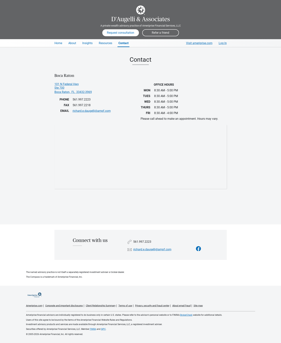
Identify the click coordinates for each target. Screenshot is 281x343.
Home (58, 43)
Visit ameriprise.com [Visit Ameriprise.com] (199, 43)
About (72, 43)
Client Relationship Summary (100, 305)
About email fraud (181, 305)
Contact (123, 43)
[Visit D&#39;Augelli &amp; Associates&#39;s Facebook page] (198, 249)
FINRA (93, 329)
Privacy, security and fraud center (152, 305)
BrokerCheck (186, 315)
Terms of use (125, 305)
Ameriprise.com (34, 305)
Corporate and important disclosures (64, 305)
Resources (105, 43)
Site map (198, 305)
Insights (87, 43)
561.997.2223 (82, 99)
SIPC (103, 329)
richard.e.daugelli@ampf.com (152, 249)
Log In (223, 43)
